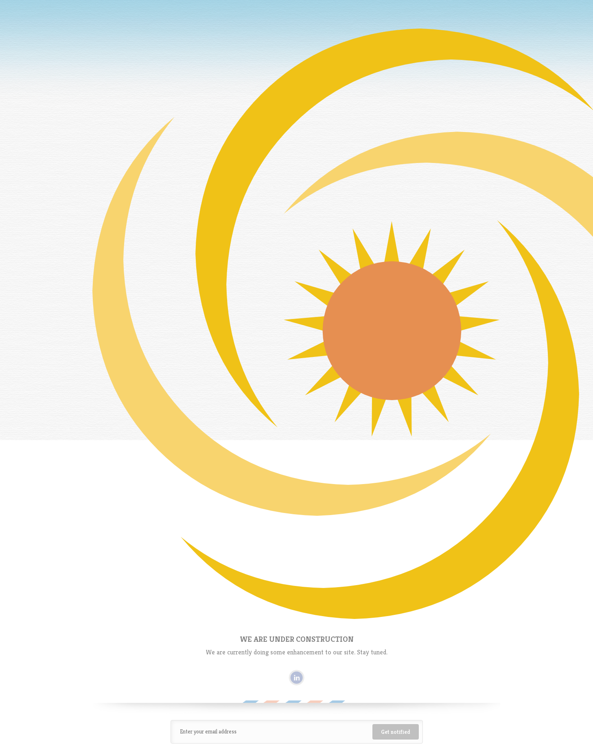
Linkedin (296, 677)
